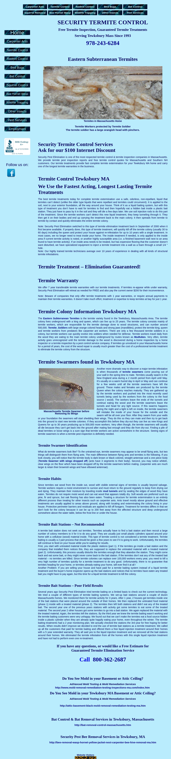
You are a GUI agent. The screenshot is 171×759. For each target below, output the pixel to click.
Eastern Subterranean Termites (61, 318)
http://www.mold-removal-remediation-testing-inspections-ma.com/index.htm (102, 687)
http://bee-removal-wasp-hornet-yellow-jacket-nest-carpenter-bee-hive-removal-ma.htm (102, 742)
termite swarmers (132, 371)
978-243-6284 (103, 43)
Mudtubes (140, 337)
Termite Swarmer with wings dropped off (63, 461)
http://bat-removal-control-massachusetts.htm (102, 724)
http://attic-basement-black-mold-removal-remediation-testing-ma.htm (103, 705)
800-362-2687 (109, 659)
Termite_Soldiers (58, 327)
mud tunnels (110, 491)
